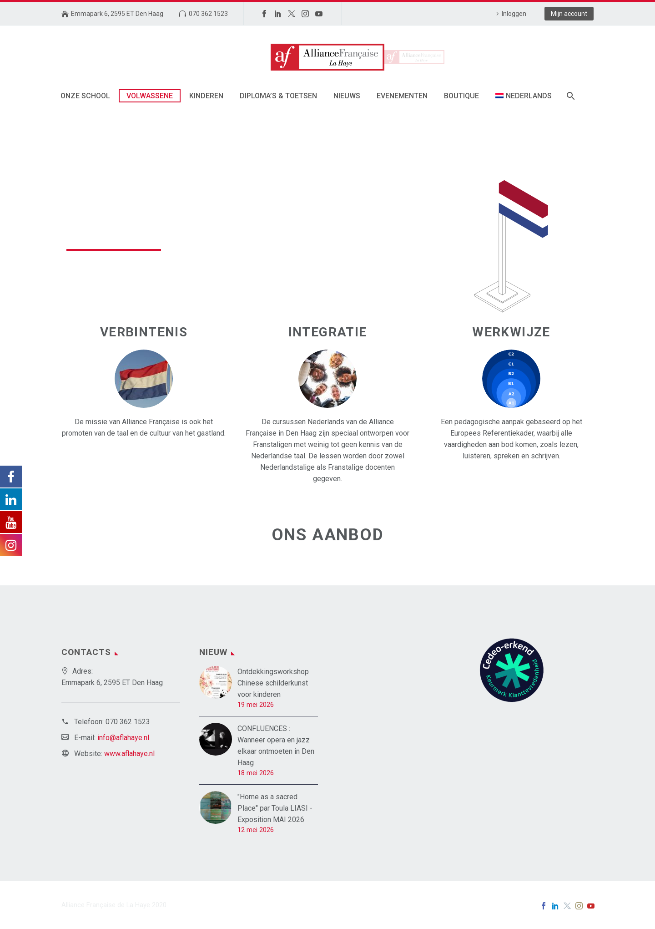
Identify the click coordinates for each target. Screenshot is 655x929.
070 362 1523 (208, 13)
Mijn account (569, 13)
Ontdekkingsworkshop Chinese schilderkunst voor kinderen (273, 683)
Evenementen (402, 95)
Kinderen (206, 95)
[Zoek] (570, 96)
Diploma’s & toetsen (278, 95)
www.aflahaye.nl (129, 753)
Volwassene (149, 95)
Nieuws (346, 95)
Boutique (461, 95)
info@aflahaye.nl (123, 737)
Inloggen (514, 13)
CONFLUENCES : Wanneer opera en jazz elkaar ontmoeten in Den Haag (275, 745)
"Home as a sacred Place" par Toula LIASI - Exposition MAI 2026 (274, 808)
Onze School (85, 95)
